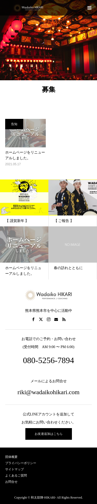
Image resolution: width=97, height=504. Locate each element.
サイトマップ (14, 469)
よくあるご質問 (16, 475)
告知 (14, 124)
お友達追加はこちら (49, 434)
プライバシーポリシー (20, 463)
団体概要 (11, 457)
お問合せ (11, 482)
